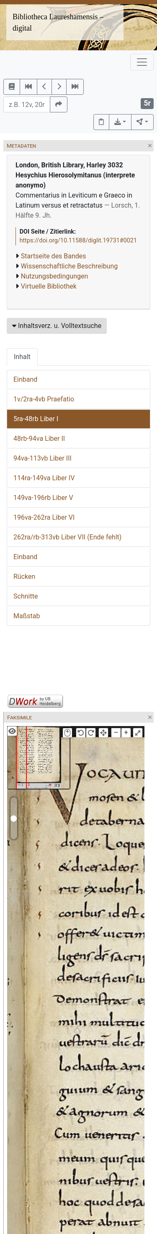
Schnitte (25, 596)
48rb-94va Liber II (39, 439)
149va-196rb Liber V (43, 498)
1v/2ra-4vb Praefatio (43, 399)
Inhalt (22, 357)
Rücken (24, 577)
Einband (25, 379)
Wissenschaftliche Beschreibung (69, 266)
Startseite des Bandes (53, 256)
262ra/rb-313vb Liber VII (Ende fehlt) (67, 537)
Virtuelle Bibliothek (49, 286)
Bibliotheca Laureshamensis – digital (58, 22)
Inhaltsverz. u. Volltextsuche (56, 326)
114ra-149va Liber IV (44, 478)
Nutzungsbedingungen (54, 276)
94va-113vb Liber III (42, 458)
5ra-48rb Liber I (35, 419)
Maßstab (26, 616)
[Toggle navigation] (142, 62)
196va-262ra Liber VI (44, 517)
